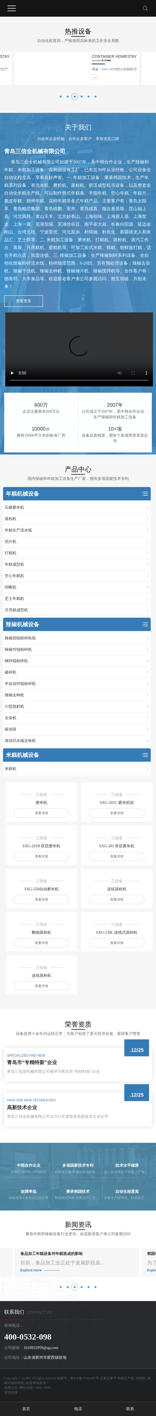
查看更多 (23, 301)
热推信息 (11, 1388)
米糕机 (141, 1378)
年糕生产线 (125, 1378)
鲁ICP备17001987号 (84, 1378)
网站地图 (26, 1388)
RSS (38, 1388)
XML (47, 1388)
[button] (60, 96)
